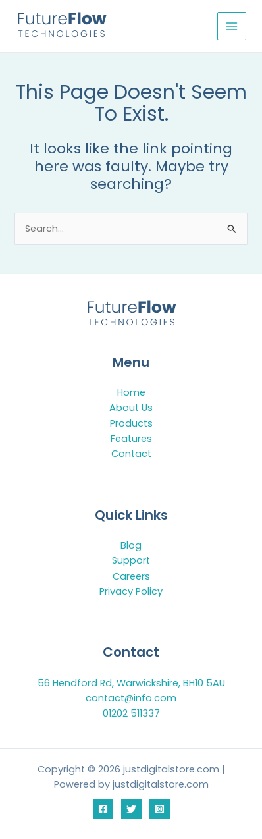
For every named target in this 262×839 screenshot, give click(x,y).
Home (131, 392)
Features (131, 438)
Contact (131, 453)
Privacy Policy (131, 591)
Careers (131, 576)
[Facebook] (103, 809)
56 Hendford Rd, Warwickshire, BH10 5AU (131, 683)
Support (131, 560)
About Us (131, 407)
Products (131, 423)
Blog (131, 545)
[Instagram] (159, 809)
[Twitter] (131, 809)
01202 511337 (131, 713)
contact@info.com (131, 698)
